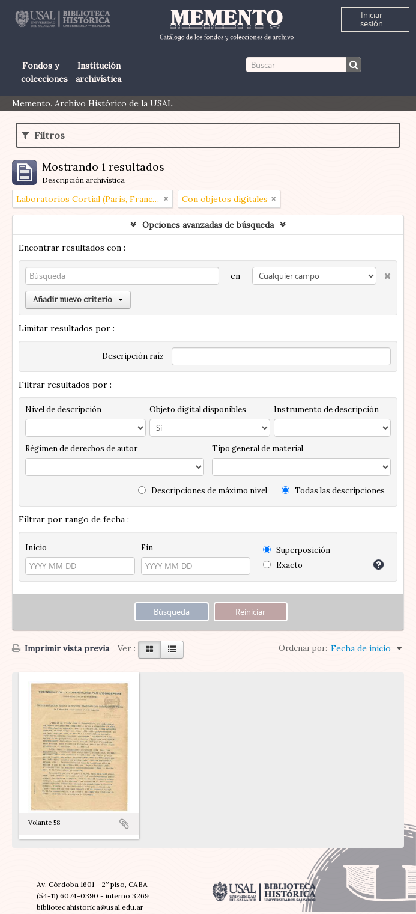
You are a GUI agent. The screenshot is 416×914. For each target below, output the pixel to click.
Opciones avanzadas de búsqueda (208, 224)
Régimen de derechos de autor (81, 448)
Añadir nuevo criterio (78, 299)
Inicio (36, 548)
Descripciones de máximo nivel (202, 491)
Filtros (43, 135)
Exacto (283, 565)
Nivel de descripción (63, 409)
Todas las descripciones (333, 491)
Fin (147, 548)
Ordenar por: (303, 648)
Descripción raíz (133, 356)
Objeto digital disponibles (197, 409)
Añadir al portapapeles (124, 824)
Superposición (296, 550)
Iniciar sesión (371, 19)
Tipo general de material (257, 448)
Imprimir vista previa (60, 648)
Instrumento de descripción (326, 409)
